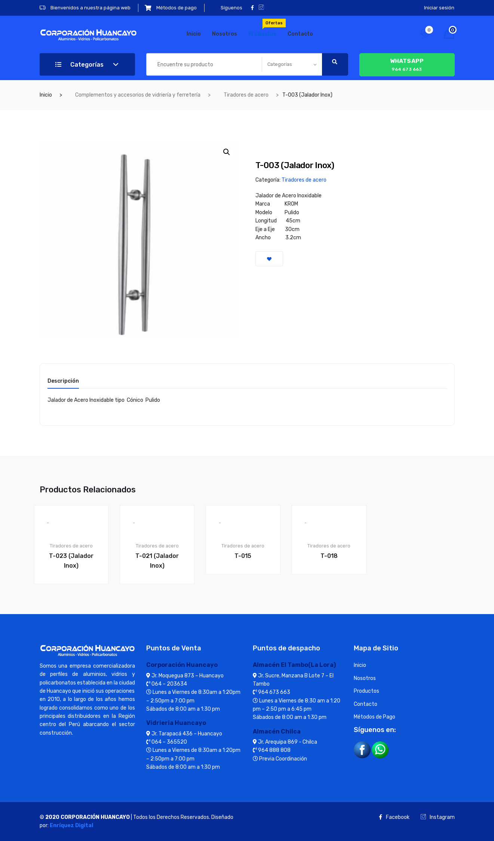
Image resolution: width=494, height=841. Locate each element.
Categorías (79, 64)
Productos (265, 28)
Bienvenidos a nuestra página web (85, 7)
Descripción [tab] (63, 381)
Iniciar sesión (439, 7)
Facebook (394, 817)
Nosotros (224, 34)
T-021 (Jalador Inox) (157, 560)
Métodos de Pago (374, 717)
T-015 (242, 555)
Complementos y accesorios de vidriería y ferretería (137, 95)
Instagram (438, 817)
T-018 (329, 555)
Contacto (300, 34)
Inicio (194, 34)
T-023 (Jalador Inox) (71, 560)
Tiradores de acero (246, 95)
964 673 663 (407, 64)
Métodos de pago (171, 7)
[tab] (63, 384)
